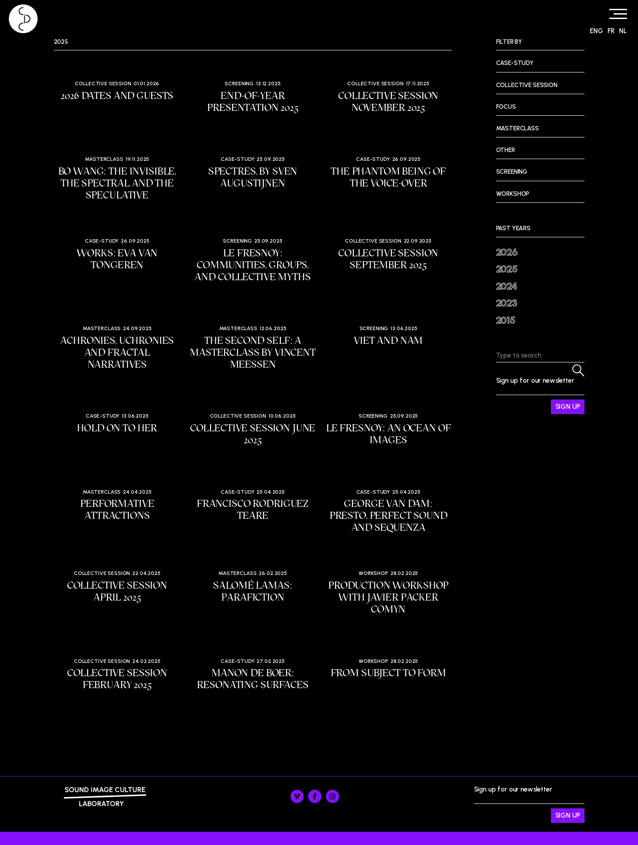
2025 (507, 269)
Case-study (238, 159)
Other (505, 150)
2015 (506, 320)
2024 (506, 286)
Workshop (373, 573)
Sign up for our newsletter (540, 396)
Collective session (103, 83)
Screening (239, 83)
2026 (507, 252)
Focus (506, 106)
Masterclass (104, 159)
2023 (506, 303)
